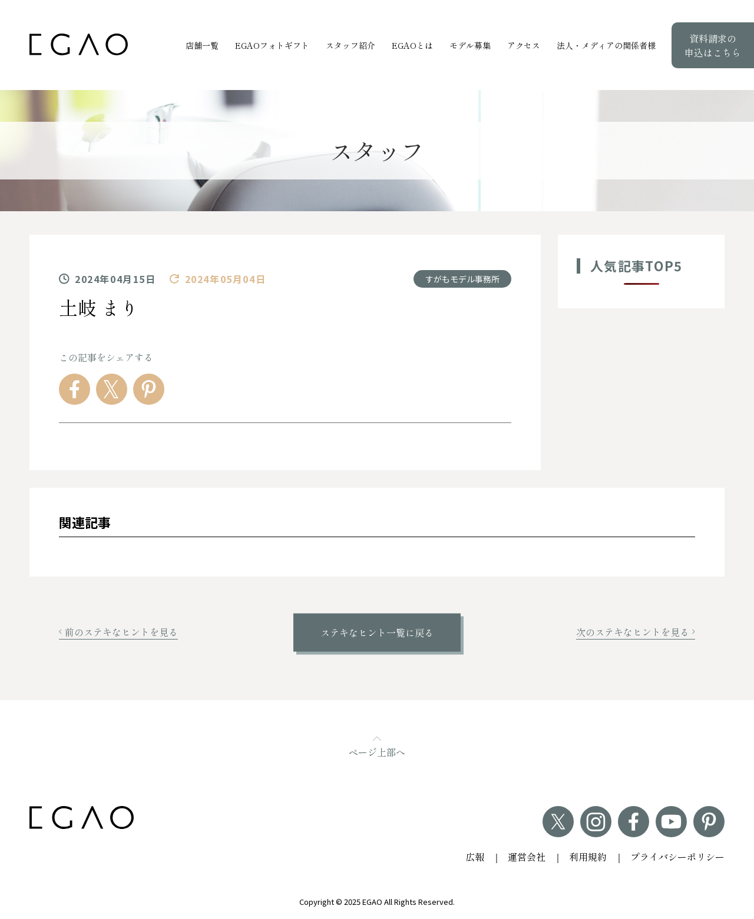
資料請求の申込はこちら (712, 45)
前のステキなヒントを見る (118, 632)
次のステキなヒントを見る (635, 632)
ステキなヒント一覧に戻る (377, 632)
